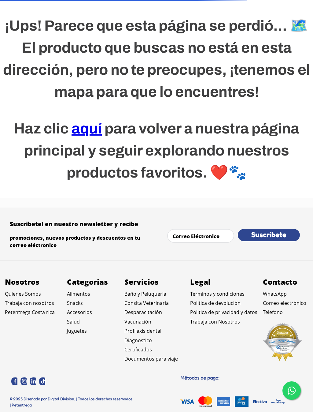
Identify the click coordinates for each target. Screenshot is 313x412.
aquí (87, 129)
